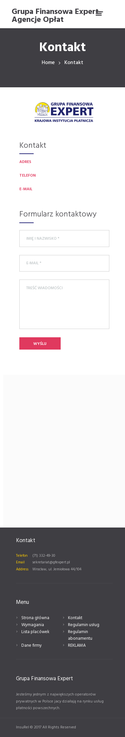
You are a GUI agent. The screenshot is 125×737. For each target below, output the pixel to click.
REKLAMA (77, 645)
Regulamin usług (83, 624)
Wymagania (32, 624)
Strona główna (35, 617)
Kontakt (75, 617)
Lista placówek (35, 631)
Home (48, 63)
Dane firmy (31, 645)
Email (20, 562)
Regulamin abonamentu (80, 635)
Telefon (22, 556)
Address (22, 569)
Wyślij (39, 344)
